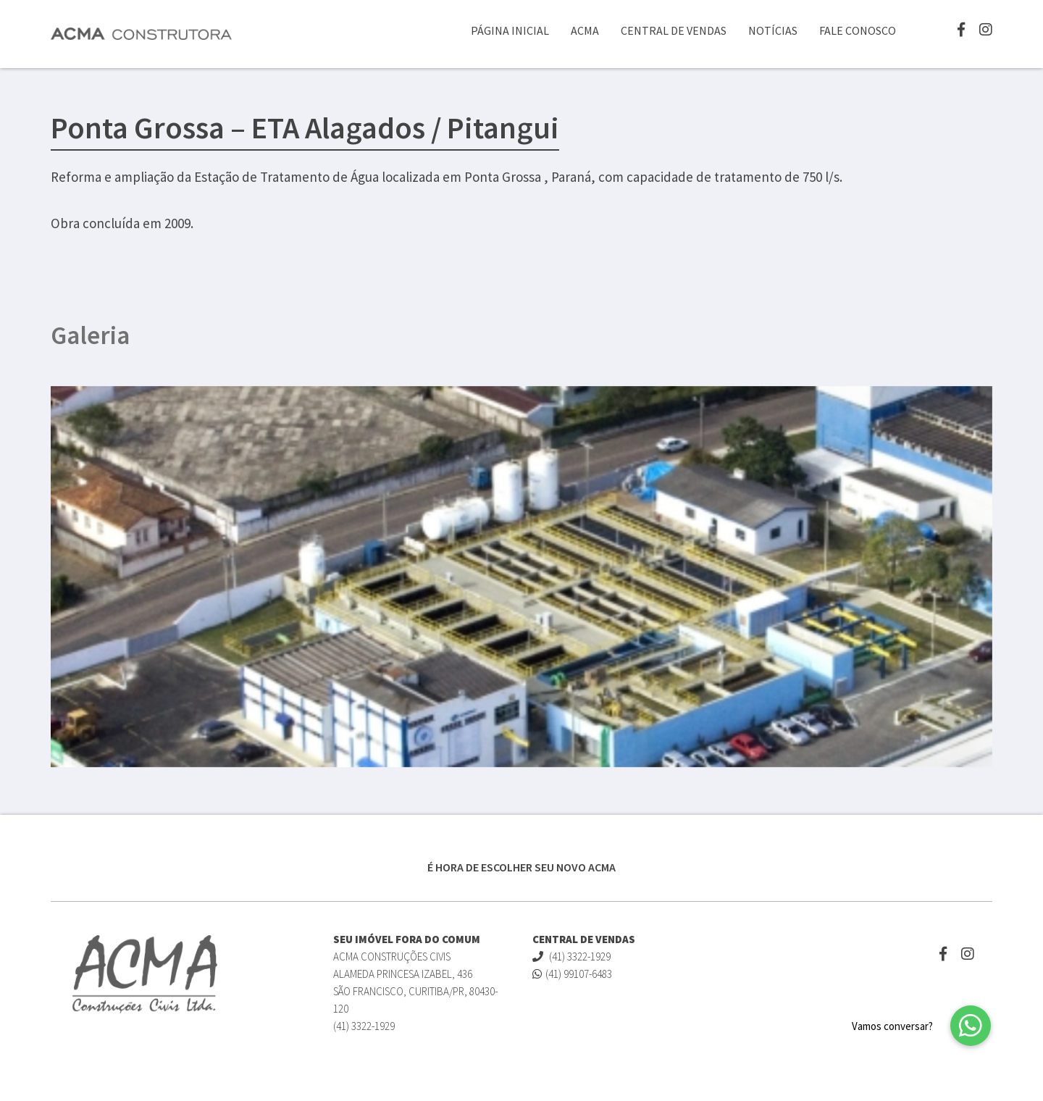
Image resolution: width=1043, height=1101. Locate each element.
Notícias (772, 30)
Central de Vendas (673, 30)
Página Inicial (510, 30)
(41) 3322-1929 (571, 956)
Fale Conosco (857, 30)
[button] (970, 1025)
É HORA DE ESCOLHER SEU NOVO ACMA (521, 867)
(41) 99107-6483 (572, 974)
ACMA (585, 30)
